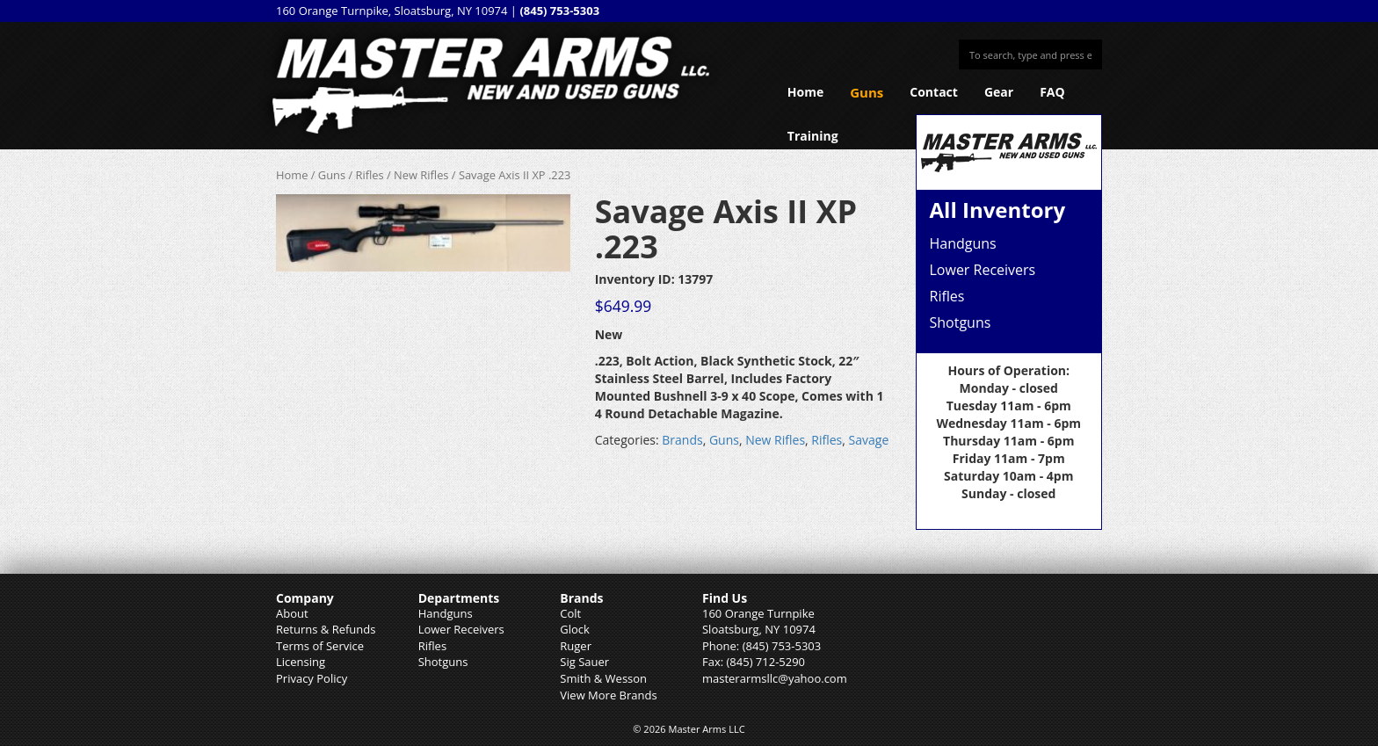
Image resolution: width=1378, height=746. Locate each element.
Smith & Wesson (603, 678)
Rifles (370, 175)
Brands (682, 439)
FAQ (1052, 91)
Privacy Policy (311, 678)
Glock (575, 629)
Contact (934, 91)
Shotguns (960, 322)
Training (812, 135)
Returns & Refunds (325, 629)
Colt (570, 613)
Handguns (963, 243)
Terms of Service (320, 646)
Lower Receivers (983, 269)
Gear (998, 91)
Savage (869, 439)
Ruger (575, 646)
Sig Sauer (584, 662)
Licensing (300, 662)
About (292, 613)
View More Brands (608, 695)
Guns (866, 92)
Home (805, 91)
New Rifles (421, 175)
